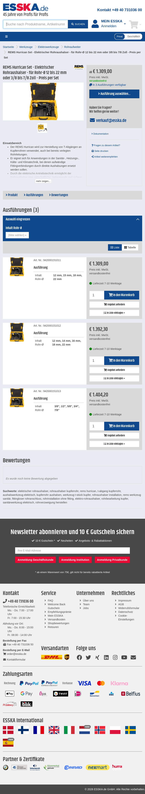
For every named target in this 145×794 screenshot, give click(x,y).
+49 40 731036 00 (18, 601)
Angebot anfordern (114, 305)
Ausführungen (33, 195)
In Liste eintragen (114, 313)
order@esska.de (14, 653)
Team (86, 604)
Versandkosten (56, 619)
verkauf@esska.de (107, 120)
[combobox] (17, 235)
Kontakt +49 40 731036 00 (119, 10)
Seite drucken (100, 151)
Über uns (88, 600)
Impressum (124, 600)
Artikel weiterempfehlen (105, 156)
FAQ (50, 600)
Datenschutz (125, 611)
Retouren (53, 627)
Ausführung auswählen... (114, 94)
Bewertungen (58, 195)
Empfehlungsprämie (59, 611)
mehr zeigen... (43, 181)
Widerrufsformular (128, 608)
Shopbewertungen (58, 623)
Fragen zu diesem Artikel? (106, 145)
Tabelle (130, 247)
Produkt (12, 195)
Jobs (86, 608)
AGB (121, 604)
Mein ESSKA (55, 615)
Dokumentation (100, 134)
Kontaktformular (14, 659)
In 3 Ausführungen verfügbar (107, 84)
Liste (114, 247)
